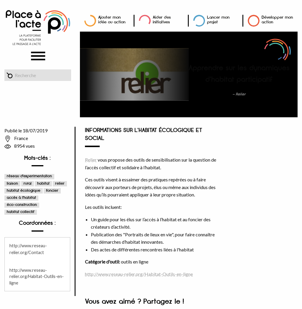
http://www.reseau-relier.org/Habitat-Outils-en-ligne (36, 276)
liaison (12, 183)
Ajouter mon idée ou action (111, 20)
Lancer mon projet (218, 20)
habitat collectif (21, 212)
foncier (52, 190)
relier (60, 183)
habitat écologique (23, 190)
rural (28, 183)
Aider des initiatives (162, 20)
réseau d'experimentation (29, 176)
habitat (43, 183)
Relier (91, 159)
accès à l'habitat (21, 198)
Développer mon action (277, 20)
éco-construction (22, 205)
